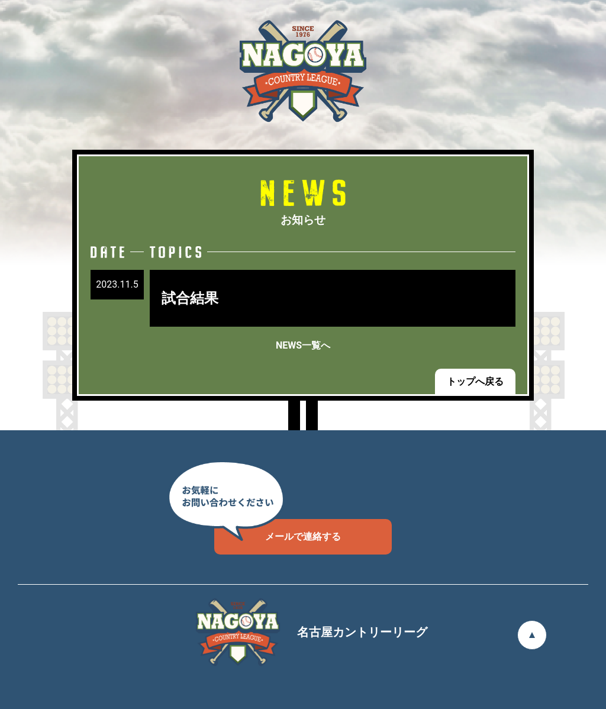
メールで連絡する (277, 530)
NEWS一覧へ (303, 345)
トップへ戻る (475, 381)
